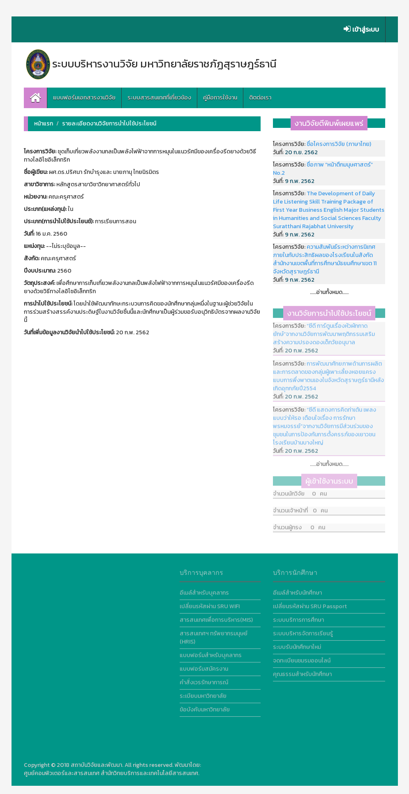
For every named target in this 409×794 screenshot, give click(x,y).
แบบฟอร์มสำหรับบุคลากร (211, 653)
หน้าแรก (43, 123)
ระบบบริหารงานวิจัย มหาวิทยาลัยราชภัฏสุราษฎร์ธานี (150, 64)
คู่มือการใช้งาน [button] (220, 97)
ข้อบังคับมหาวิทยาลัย (205, 708)
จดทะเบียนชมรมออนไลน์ (301, 659)
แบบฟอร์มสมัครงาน (204, 667)
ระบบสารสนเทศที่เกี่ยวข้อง (159, 97)
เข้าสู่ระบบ (361, 29)
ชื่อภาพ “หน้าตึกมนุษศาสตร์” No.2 (323, 168)
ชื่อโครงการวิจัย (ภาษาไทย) (339, 144)
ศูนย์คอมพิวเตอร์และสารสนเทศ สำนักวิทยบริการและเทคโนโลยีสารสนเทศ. (111, 773)
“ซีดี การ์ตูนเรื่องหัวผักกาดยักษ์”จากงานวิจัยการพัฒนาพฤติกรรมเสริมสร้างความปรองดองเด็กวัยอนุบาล (324, 332)
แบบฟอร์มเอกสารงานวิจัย (84, 97)
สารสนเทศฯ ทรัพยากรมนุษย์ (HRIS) (213, 635)
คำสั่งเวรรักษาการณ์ (204, 680)
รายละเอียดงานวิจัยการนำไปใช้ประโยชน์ (109, 123)
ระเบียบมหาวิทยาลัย (203, 694)
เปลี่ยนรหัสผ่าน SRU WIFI (210, 604)
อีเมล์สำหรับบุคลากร (204, 591)
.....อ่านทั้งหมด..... (329, 292)
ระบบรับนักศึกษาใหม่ (297, 645)
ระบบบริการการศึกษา (298, 618)
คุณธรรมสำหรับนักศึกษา (302, 672)
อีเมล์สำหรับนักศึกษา (297, 591)
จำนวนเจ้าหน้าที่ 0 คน (300, 507)
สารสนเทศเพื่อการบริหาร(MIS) (216, 618)
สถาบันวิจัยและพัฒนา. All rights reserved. (122, 765)
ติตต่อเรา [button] (260, 97)
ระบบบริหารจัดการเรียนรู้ (303, 631)
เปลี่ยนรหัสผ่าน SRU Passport (310, 604)
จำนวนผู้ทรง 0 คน (299, 524)
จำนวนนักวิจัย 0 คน (300, 490)
